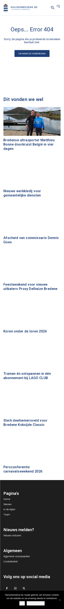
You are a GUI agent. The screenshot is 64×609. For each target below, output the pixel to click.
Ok (22, 603)
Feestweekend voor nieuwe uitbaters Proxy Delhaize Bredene (30, 286)
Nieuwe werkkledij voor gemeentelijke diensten (22, 193)
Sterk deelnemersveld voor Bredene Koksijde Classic (25, 422)
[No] (59, 600)
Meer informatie (35, 603)
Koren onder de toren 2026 (25, 331)
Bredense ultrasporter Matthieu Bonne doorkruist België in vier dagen (29, 144)
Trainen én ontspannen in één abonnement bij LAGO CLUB (27, 376)
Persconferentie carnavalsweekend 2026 (22, 469)
